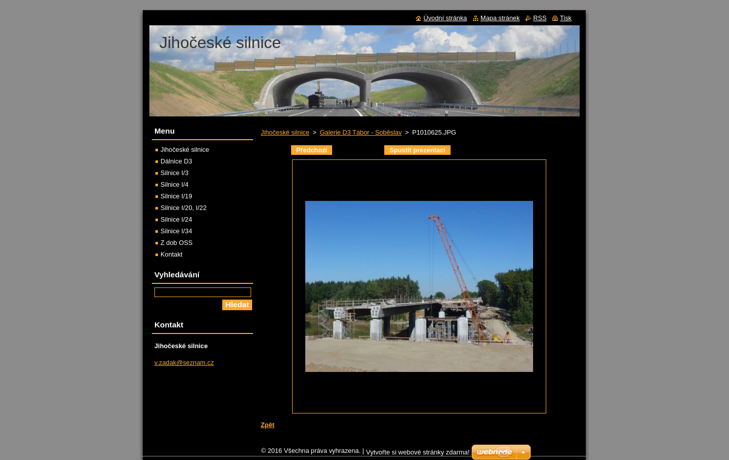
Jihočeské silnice (285, 132)
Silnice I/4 (174, 184)
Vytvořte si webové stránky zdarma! (418, 454)
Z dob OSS (176, 242)
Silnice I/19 (176, 196)
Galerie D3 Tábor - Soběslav (361, 132)
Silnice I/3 (174, 173)
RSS (539, 18)
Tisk (566, 18)
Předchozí (311, 150)
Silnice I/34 (176, 231)
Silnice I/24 (176, 219)
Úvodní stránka (445, 18)
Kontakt (171, 254)
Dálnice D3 (176, 161)
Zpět (267, 425)
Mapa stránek (500, 18)
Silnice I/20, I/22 (183, 208)
